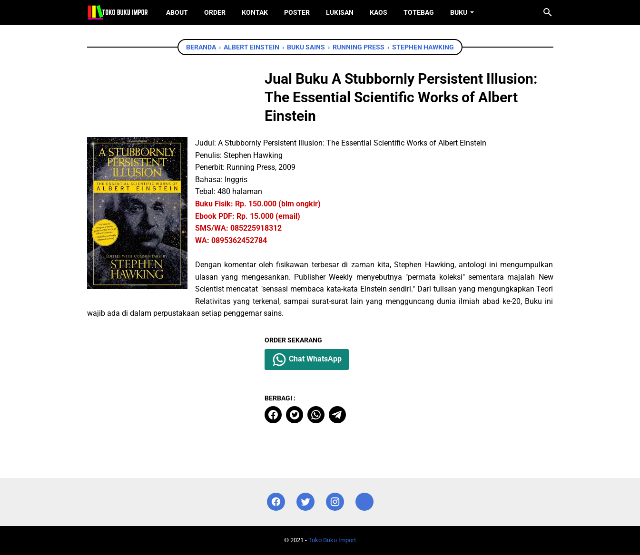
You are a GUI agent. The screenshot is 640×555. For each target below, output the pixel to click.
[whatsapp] (316, 414)
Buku (458, 12)
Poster (297, 12)
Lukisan (340, 12)
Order (215, 12)
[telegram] (337, 414)
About (177, 12)
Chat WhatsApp (307, 359)
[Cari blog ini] (547, 12)
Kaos (378, 12)
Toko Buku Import (332, 540)
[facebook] (273, 414)
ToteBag (419, 12)
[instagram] (335, 502)
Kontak (255, 12)
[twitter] (294, 414)
